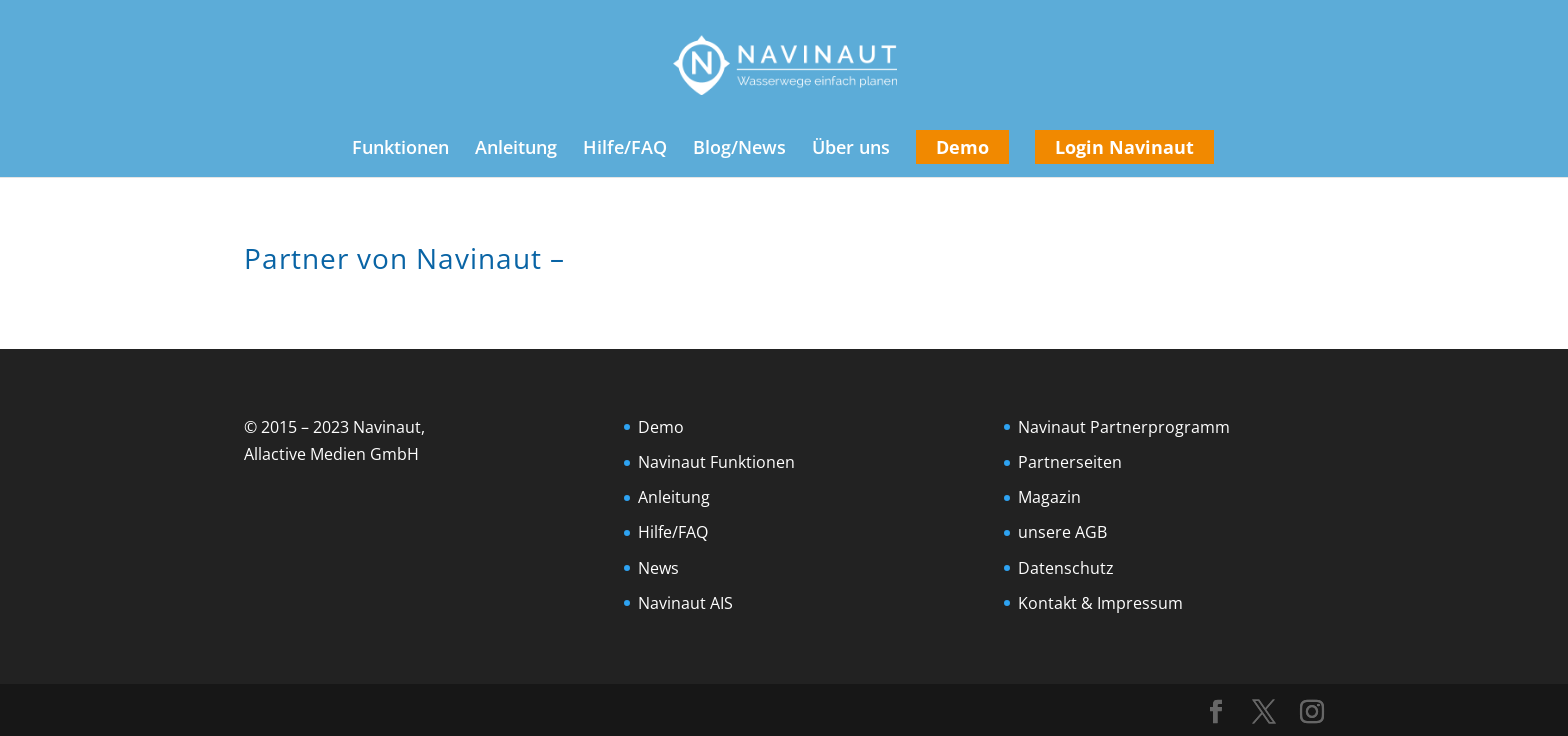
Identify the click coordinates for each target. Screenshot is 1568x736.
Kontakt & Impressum (1100, 603)
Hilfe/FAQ (625, 149)
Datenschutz (1066, 568)
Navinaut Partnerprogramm (1124, 427)
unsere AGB (1062, 532)
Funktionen (400, 149)
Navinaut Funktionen (716, 462)
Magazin (1049, 497)
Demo (962, 147)
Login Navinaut (1124, 147)
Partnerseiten (1070, 462)
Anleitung (516, 149)
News (658, 568)
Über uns (851, 149)
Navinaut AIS (685, 603)
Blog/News (739, 149)
